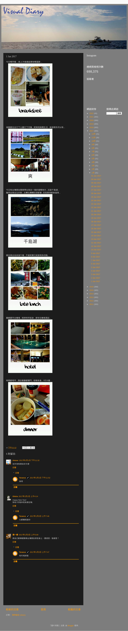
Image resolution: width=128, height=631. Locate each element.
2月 (93, 169)
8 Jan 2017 (95, 257)
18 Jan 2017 (96, 222)
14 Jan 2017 (96, 236)
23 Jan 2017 (96, 204)
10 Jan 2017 (96, 250)
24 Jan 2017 (96, 200)
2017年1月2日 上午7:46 (39, 516)
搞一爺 (15, 535)
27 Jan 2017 (96, 190)
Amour (15, 460)
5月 (93, 159)
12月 (94, 134)
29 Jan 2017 (96, 183)
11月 (94, 138)
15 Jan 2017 (96, 232)
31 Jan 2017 (96, 176)
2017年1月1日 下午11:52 (40, 478)
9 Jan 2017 (95, 253)
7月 (93, 152)
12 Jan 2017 (96, 243)
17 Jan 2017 (96, 225)
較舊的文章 (74, 609)
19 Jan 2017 (96, 218)
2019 (91, 124)
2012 (91, 301)
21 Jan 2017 (96, 211)
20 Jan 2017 (96, 214)
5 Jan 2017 (95, 267)
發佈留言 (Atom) (18, 615)
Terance (22, 478)
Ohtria (15, 496)
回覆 (14, 468)
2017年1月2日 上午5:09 (28, 535)
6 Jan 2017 (95, 264)
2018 (91, 127)
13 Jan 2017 (96, 239)
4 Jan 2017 (95, 271)
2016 (91, 287)
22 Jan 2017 (96, 207)
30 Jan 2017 (96, 179)
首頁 (43, 609)
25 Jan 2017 (96, 197)
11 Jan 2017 (96, 246)
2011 (91, 304)
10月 (94, 141)
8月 (93, 148)
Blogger (71, 626)
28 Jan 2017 (96, 186)
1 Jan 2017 (95, 281)
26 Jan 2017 (96, 193)
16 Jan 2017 (96, 229)
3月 (93, 166)
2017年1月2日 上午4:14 (28, 496)
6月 (93, 155)
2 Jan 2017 (95, 278)
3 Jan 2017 (95, 274)
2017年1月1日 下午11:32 (29, 460)
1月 (93, 173)
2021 (91, 117)
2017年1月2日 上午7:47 (39, 552)
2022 (91, 113)
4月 (93, 162)
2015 (91, 290)
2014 (91, 294)
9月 (93, 145)
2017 (91, 131)
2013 (91, 297)
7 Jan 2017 (95, 260)
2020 (91, 120)
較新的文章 (12, 609)
